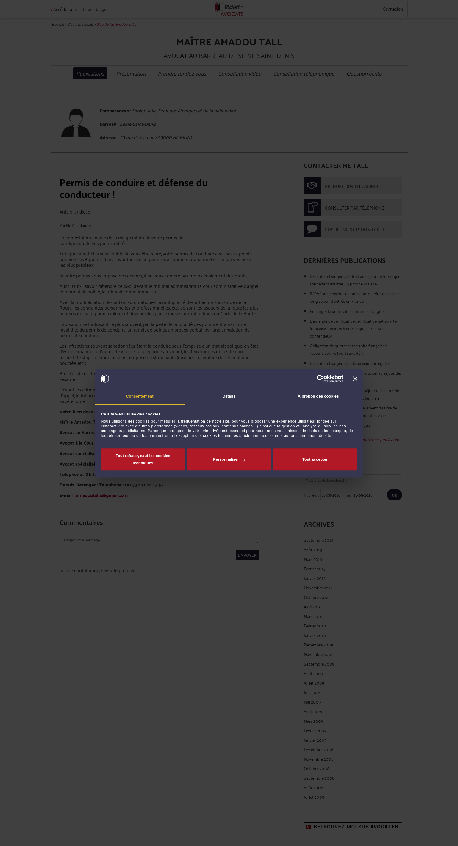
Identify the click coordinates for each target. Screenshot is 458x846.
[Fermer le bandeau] (355, 378)
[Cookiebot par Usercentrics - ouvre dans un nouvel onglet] (317, 378)
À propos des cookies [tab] (318, 396)
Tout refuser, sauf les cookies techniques (143, 459)
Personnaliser (229, 459)
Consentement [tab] (139, 396)
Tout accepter (315, 459)
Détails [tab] (229, 396)
